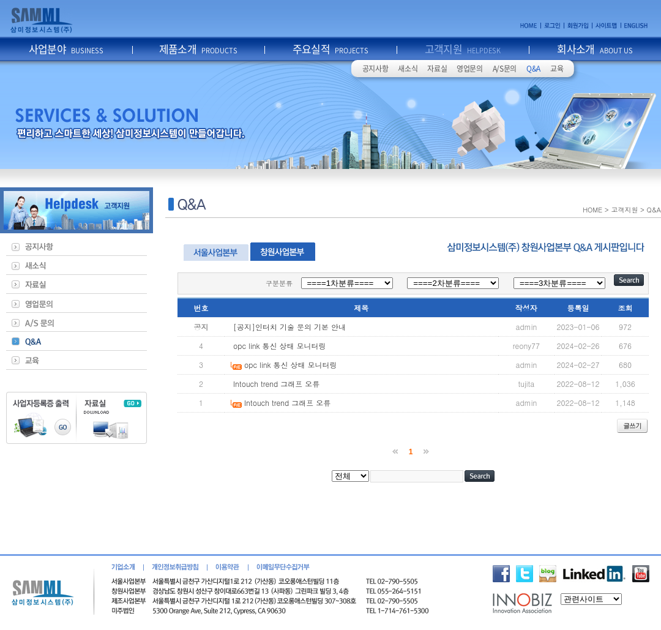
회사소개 (595, 48)
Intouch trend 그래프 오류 (276, 383)
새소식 (407, 68)
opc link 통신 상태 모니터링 (279, 345)
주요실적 (331, 48)
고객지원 (463, 48)
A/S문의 (505, 68)
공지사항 (375, 68)
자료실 (437, 68)
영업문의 (470, 68)
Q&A (533, 68)
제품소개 (198, 48)
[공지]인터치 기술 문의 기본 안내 (289, 326)
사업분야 (66, 48)
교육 (556, 68)
